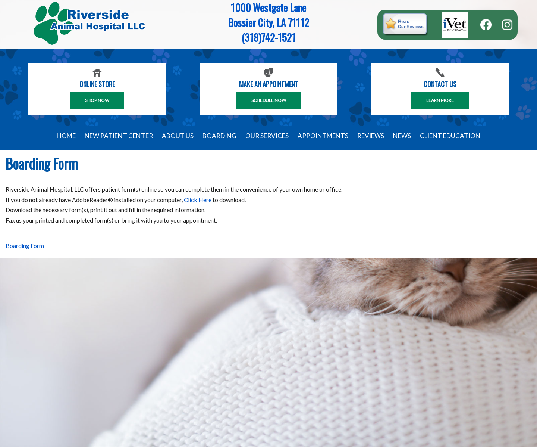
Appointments (323, 136)
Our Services (267, 136)
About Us (178, 136)
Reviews (370, 136)
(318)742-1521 (269, 37)
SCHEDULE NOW (268, 100)
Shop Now (97, 100)
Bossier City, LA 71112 (268, 22)
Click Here (197, 199)
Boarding (219, 136)
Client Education (450, 136)
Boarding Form (25, 245)
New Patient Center (119, 136)
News (402, 136)
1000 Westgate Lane (268, 7)
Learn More (440, 100)
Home (66, 136)
